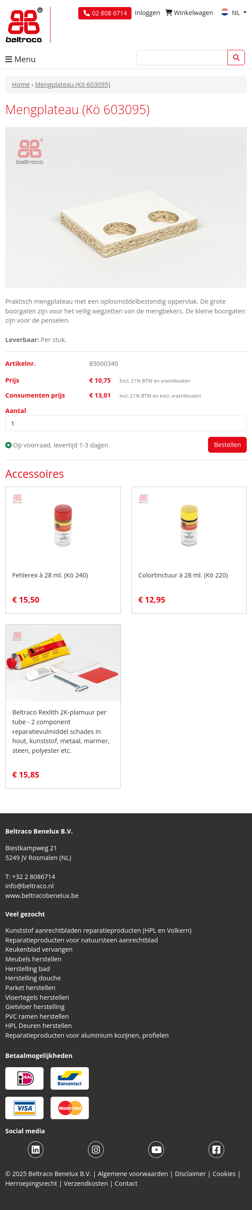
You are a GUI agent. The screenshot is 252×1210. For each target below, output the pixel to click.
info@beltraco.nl (29, 886)
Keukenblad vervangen (39, 949)
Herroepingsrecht (32, 1183)
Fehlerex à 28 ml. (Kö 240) (50, 575)
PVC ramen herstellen (37, 1016)
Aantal (15, 410)
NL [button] (231, 12)
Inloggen (147, 12)
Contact (126, 1183)
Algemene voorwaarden (133, 1173)
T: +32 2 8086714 (30, 876)
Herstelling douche (33, 978)
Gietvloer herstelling (35, 1006)
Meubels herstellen (33, 959)
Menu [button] (20, 59)
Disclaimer (190, 1173)
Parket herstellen (30, 987)
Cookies (224, 1173)
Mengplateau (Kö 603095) (72, 84)
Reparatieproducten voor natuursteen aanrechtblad (81, 940)
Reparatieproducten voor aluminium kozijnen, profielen (87, 1035)
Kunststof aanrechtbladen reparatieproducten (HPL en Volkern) (98, 930)
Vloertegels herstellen (37, 997)
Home (21, 84)
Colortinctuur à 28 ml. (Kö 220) (183, 575)
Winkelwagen (189, 12)
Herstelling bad (27, 968)
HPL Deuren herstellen (38, 1025)
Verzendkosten (86, 1183)
